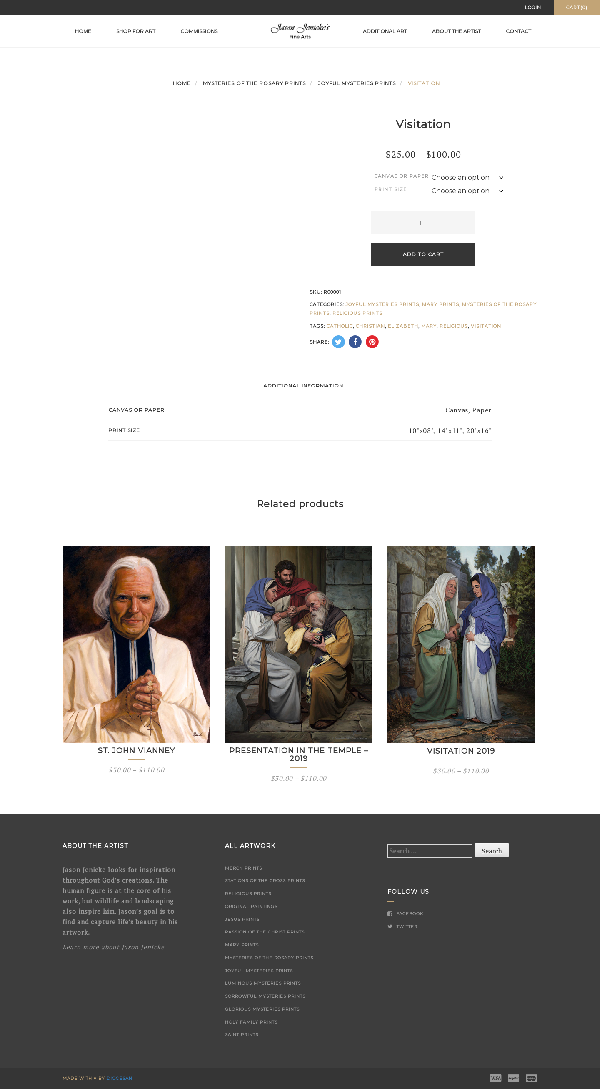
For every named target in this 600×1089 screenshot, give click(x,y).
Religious (454, 326)
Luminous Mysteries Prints (263, 983)
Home (83, 31)
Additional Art (385, 31)
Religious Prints (357, 313)
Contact (518, 31)
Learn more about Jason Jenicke (113, 947)
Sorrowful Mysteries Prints (265, 996)
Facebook (405, 913)
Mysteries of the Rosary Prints (254, 83)
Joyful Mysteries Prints (357, 83)
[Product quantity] (423, 222)
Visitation (486, 326)
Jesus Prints (242, 919)
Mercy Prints (243, 868)
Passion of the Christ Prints (265, 932)
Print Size (391, 189)
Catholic (340, 326)
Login (533, 7)
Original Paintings (251, 906)
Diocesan (119, 1078)
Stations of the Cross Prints (265, 880)
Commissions (199, 31)
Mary (429, 326)
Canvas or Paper (402, 176)
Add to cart (423, 254)
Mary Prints (440, 304)
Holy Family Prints (251, 1022)
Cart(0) (577, 7)
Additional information (303, 385)
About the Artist (456, 31)
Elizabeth (403, 326)
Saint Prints (241, 1034)
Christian (370, 326)
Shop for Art (135, 31)
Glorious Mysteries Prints (262, 1009)
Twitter (403, 926)
